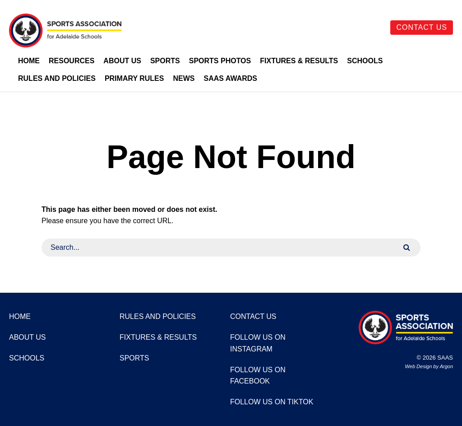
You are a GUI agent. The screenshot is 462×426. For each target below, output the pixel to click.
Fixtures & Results (299, 61)
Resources (71, 61)
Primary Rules (134, 78)
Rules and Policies (57, 78)
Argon (446, 366)
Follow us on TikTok (271, 402)
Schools (365, 61)
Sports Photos (220, 61)
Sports (165, 61)
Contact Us (421, 27)
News (183, 78)
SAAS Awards (230, 78)
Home (29, 61)
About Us (122, 61)
